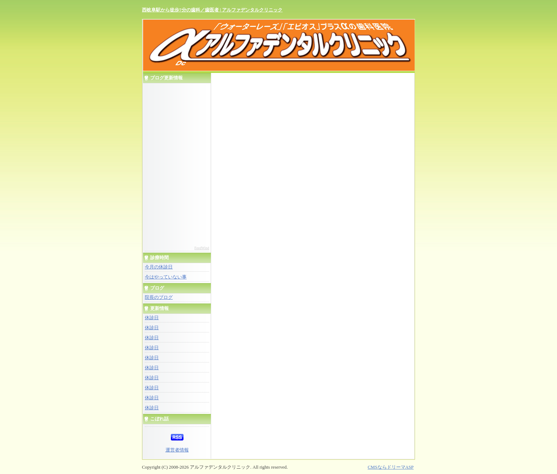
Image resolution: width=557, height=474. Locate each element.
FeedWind (201, 248)
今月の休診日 (159, 267)
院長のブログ (159, 297)
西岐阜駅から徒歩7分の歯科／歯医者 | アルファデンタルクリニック (212, 10)
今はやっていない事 (166, 277)
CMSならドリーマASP (391, 467)
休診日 (152, 317)
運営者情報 (177, 450)
